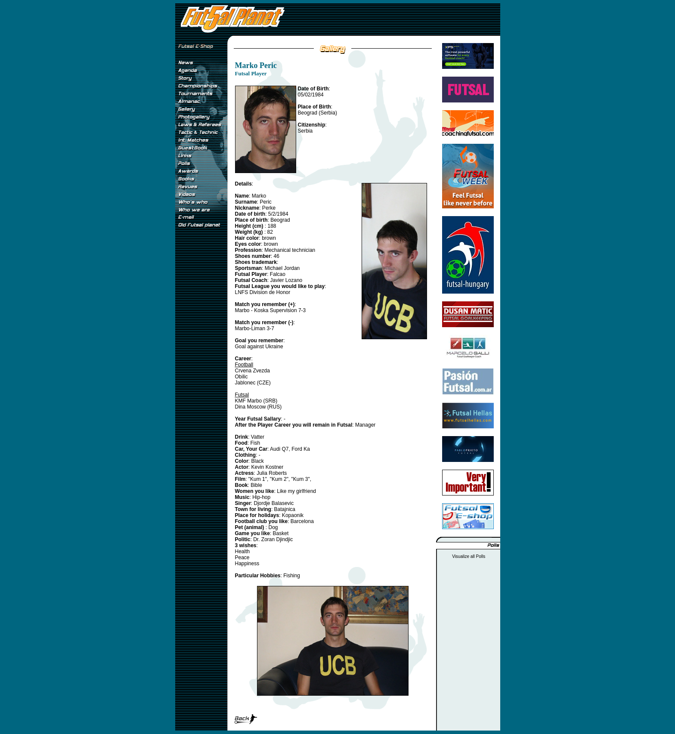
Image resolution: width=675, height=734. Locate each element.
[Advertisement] (201, 374)
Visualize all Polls (468, 556)
